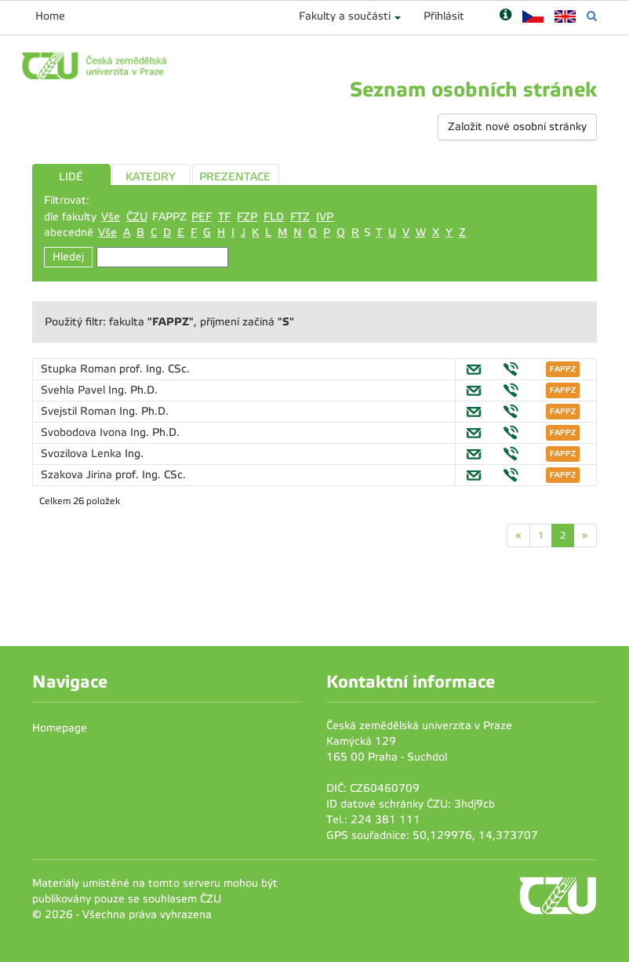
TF (224, 217)
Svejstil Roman (80, 411)
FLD (274, 217)
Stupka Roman (80, 369)
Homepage (59, 728)
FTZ (300, 217)
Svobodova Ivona (85, 432)
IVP (324, 217)
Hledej (68, 257)
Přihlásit (444, 16)
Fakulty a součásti (345, 16)
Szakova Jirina (78, 475)
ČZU (136, 217)
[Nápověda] (505, 16)
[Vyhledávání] (592, 16)
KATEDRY (150, 177)
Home (50, 16)
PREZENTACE (235, 177)
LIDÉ (71, 177)
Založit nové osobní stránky (517, 127)
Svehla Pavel (74, 390)
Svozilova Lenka (83, 453)
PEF (201, 217)
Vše (110, 217)
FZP (247, 217)
